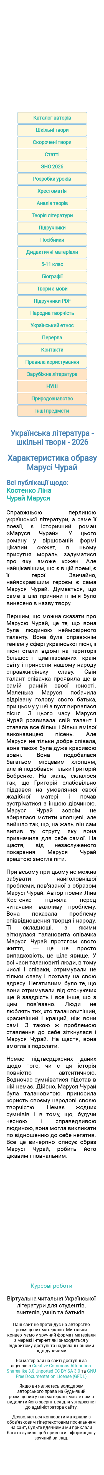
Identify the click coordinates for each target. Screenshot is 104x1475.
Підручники (52, 228)
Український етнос (52, 325)
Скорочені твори (52, 142)
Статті (52, 154)
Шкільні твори (52, 130)
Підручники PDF (52, 301)
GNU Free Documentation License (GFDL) (56, 1373)
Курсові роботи (51, 1285)
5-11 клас (52, 264)
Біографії (52, 276)
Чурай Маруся (28, 498)
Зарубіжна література (52, 374)
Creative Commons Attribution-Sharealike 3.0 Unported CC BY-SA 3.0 (49, 1368)
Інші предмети (52, 411)
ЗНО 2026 (52, 167)
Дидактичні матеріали (52, 252)
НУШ (52, 386)
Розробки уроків (52, 179)
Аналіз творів (52, 203)
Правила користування (52, 362)
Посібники (52, 240)
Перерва (52, 337)
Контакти (52, 350)
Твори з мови (52, 289)
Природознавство (52, 398)
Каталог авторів (52, 118)
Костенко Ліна (28, 490)
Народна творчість (52, 313)
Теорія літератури (52, 215)
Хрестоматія (52, 191)
